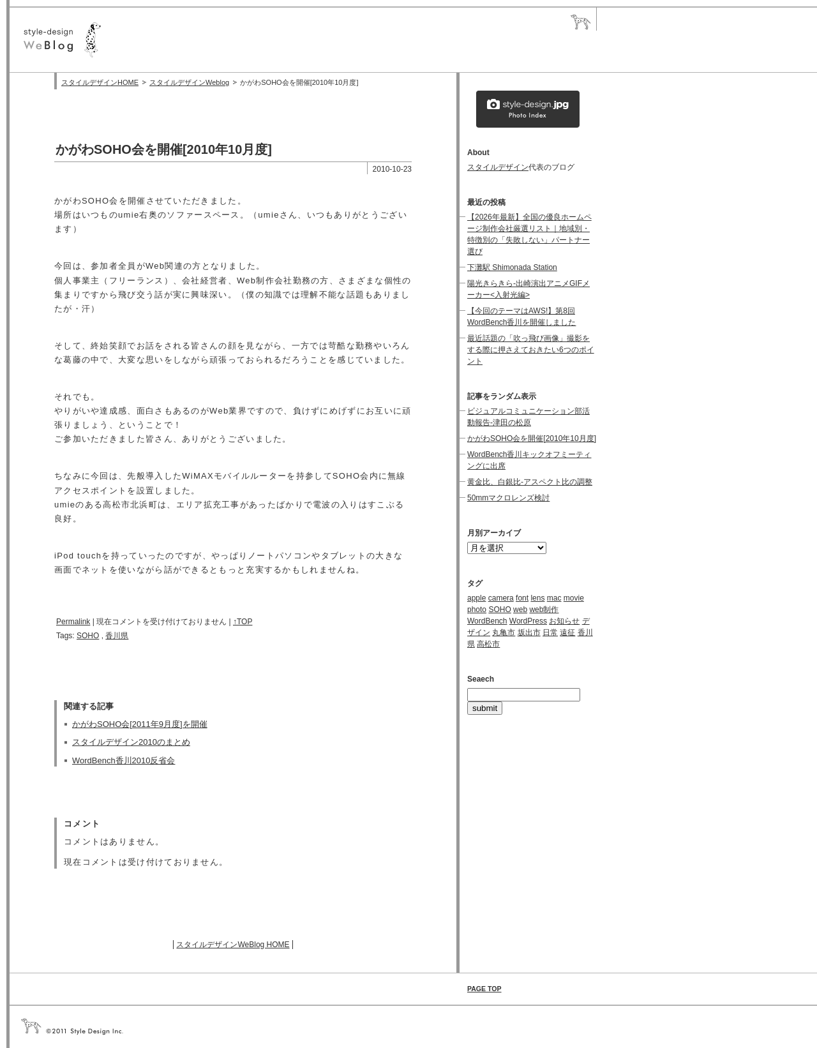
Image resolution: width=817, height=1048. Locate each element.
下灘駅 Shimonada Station (512, 267)
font (522, 598)
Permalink (73, 621)
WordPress (528, 621)
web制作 (543, 609)
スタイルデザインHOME (100, 82)
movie (574, 598)
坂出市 (529, 632)
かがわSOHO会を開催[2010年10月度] (531, 438)
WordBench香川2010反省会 (124, 760)
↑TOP (242, 621)
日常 (550, 632)
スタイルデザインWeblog (189, 82)
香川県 (116, 635)
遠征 (567, 632)
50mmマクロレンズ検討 (508, 497)
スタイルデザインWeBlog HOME (232, 944)
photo (476, 609)
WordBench (487, 621)
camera (501, 598)
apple (476, 598)
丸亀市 (503, 632)
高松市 (488, 644)
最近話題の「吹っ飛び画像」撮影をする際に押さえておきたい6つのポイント (530, 350)
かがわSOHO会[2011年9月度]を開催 (139, 724)
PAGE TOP (484, 988)
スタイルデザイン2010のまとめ (131, 742)
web (520, 609)
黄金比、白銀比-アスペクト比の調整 (529, 481)
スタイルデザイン (497, 167)
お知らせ (564, 621)
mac (554, 598)
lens (537, 598)
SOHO (88, 635)
